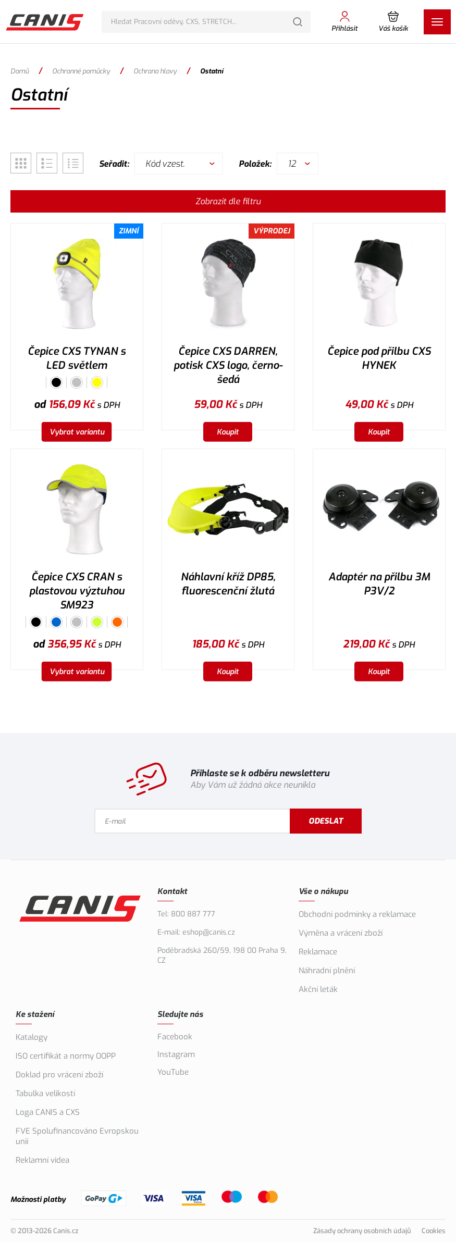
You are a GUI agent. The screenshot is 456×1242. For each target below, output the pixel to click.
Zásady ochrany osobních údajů (362, 1230)
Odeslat (326, 821)
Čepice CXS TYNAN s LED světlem (77, 358)
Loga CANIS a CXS (48, 1112)
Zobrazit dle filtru (228, 201)
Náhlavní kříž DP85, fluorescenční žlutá (228, 584)
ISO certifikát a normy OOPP (66, 1056)
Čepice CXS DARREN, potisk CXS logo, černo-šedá (228, 365)
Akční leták (318, 989)
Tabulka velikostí (45, 1093)
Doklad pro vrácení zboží (59, 1075)
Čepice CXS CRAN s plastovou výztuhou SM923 (77, 591)
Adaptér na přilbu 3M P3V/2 (379, 584)
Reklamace (318, 952)
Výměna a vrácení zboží (341, 933)
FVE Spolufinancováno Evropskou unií (77, 1136)
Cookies (434, 1230)
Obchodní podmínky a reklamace (357, 914)
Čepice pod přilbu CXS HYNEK (378, 358)
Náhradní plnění (327, 970)
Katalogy (31, 1037)
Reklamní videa (42, 1160)
